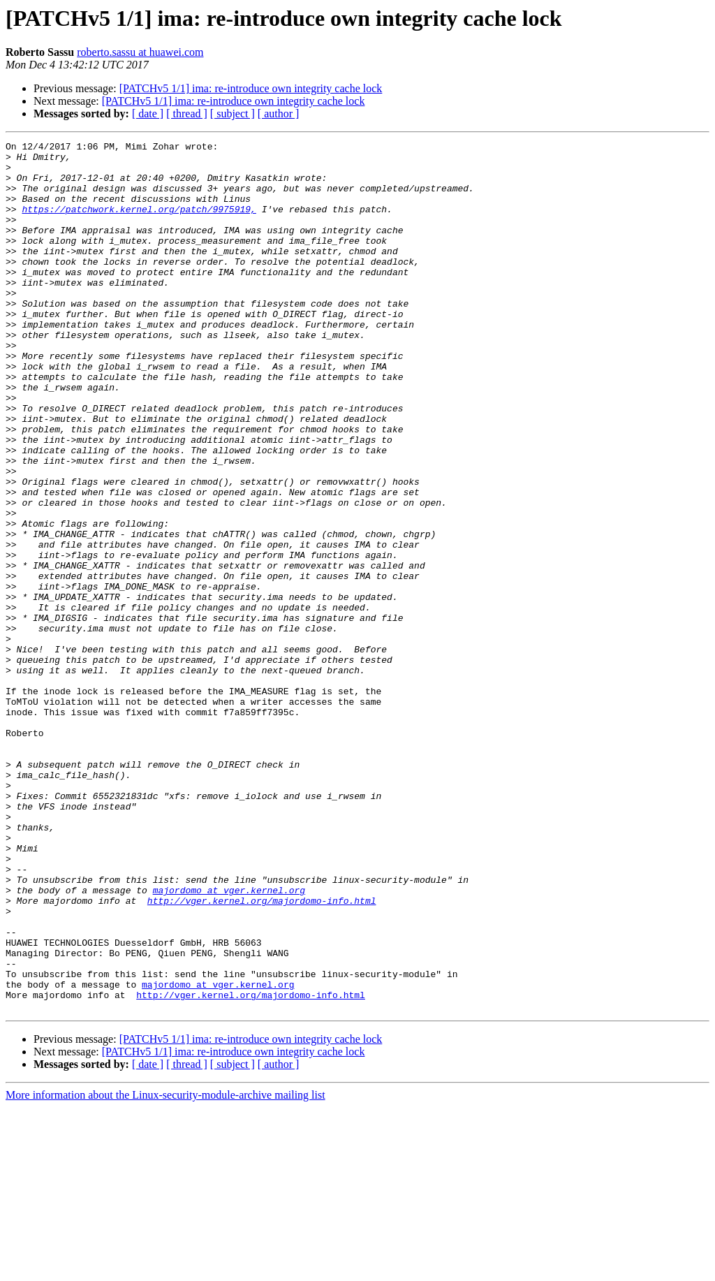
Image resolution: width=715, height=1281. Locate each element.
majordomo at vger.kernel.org (229, 1040)
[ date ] (147, 113)
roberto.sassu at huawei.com (140, 52)
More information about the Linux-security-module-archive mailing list (165, 1269)
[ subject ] (232, 113)
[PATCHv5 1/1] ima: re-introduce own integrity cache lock (251, 88)
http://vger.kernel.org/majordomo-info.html (261, 1053)
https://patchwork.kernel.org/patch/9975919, (139, 223)
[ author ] (279, 113)
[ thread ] (186, 113)
